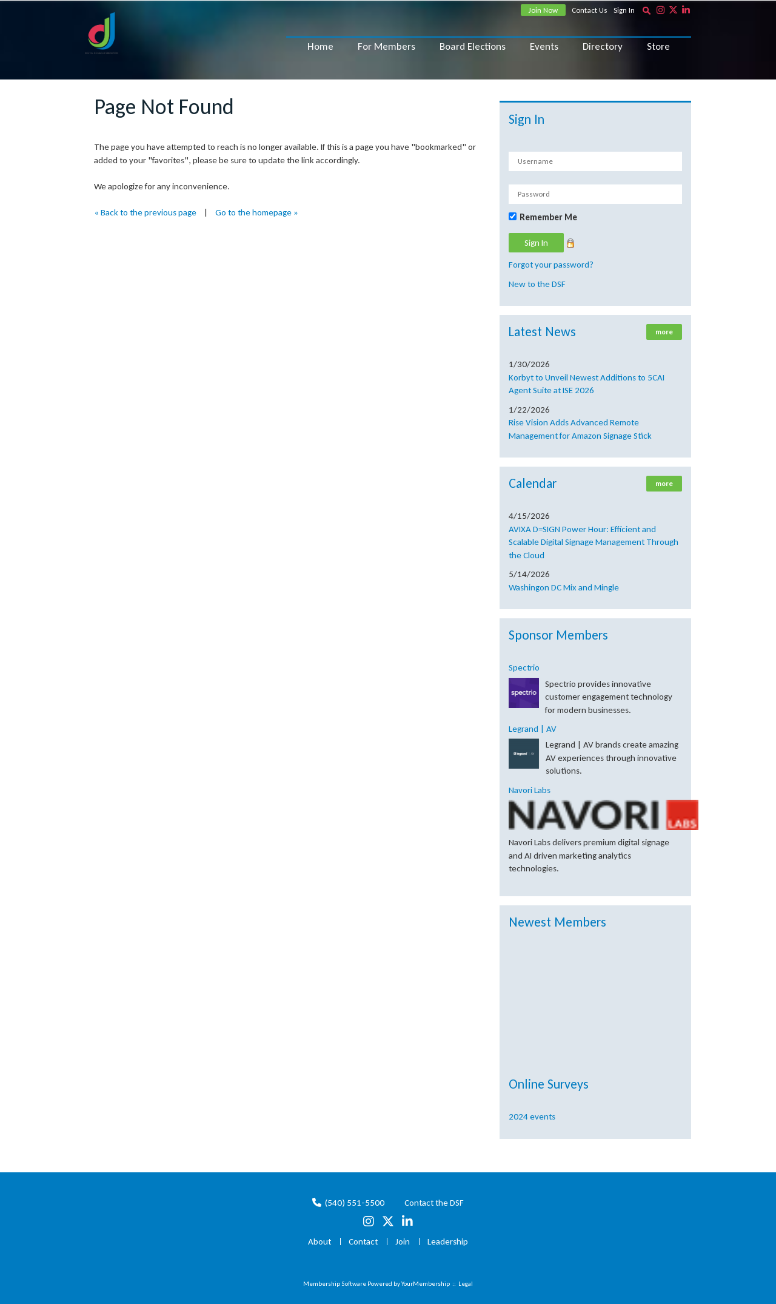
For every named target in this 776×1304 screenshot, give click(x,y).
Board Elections (473, 46)
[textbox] (646, 10)
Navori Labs (529, 790)
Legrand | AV (533, 728)
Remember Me (548, 217)
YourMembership (425, 1284)
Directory (603, 46)
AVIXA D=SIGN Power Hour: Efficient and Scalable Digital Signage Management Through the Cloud (593, 542)
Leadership (447, 1241)
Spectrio (524, 667)
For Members (386, 46)
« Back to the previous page (145, 212)
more (664, 332)
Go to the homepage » (256, 212)
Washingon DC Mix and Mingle (564, 587)
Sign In (624, 10)
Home (320, 46)
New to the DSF (537, 284)
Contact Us (589, 10)
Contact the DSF (434, 1202)
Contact (363, 1241)
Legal (465, 1284)
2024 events (532, 1116)
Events (544, 46)
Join (402, 1241)
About (319, 1241)
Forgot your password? (551, 264)
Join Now (543, 10)
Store (658, 46)
